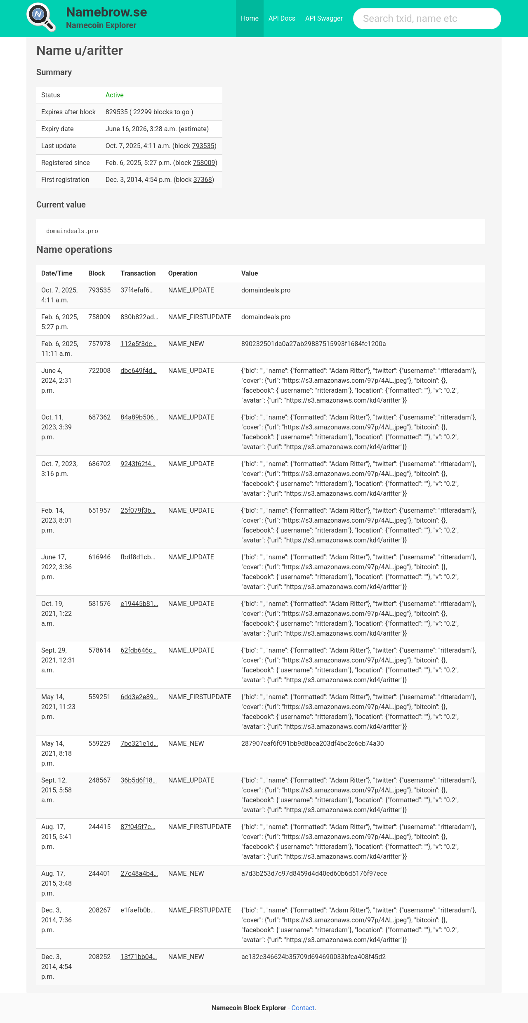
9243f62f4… (138, 464)
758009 (204, 163)
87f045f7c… (137, 827)
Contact (303, 1008)
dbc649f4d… (138, 371)
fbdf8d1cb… (137, 557)
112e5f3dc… (138, 344)
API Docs (282, 18)
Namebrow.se (106, 12)
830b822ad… (139, 317)
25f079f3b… (138, 510)
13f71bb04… (138, 957)
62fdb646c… (138, 650)
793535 (203, 146)
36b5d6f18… (138, 780)
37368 (202, 180)
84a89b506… (139, 417)
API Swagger (324, 18)
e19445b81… (139, 604)
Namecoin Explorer (101, 25)
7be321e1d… (139, 743)
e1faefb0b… (137, 910)
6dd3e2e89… (139, 697)
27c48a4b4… (139, 873)
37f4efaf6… (137, 290)
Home (250, 18)
